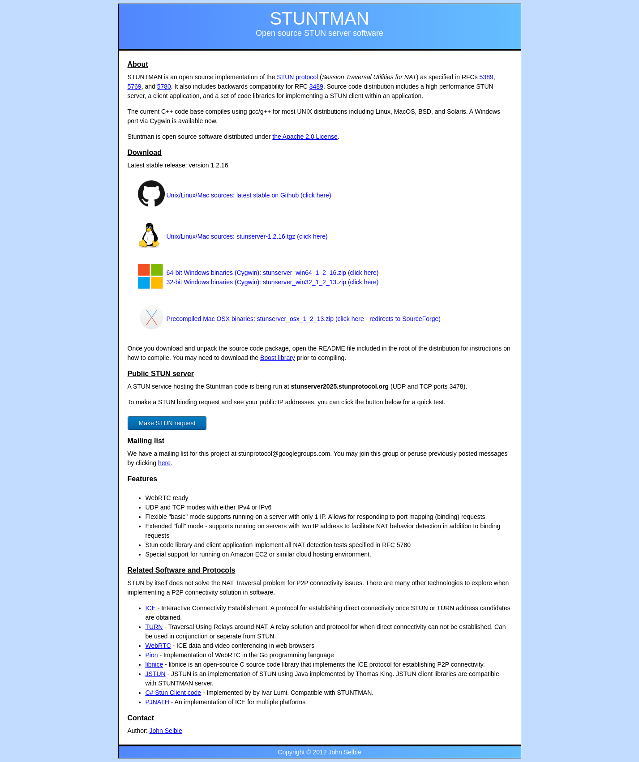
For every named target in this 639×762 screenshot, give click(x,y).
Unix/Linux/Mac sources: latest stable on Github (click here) (249, 195)
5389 (486, 77)
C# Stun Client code (174, 692)
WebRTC (158, 645)
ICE (151, 608)
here (164, 463)
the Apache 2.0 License (305, 136)
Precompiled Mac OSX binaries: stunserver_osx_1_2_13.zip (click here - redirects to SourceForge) (304, 318)
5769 (135, 86)
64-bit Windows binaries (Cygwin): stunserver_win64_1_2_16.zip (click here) (273, 272)
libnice (154, 664)
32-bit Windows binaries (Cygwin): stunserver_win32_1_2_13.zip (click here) (273, 282)
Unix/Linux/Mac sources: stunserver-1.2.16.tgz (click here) (247, 236)
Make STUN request (167, 423)
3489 (316, 86)
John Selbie (166, 730)
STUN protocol (297, 77)
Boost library (277, 357)
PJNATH (157, 702)
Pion (152, 655)
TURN (154, 626)
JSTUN (156, 673)
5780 (164, 86)
